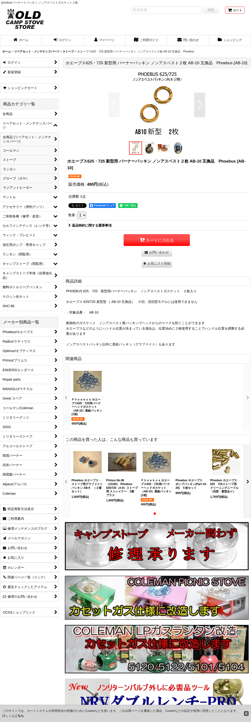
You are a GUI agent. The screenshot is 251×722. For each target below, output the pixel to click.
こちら (19, 716)
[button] (114, 105)
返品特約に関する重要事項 (90, 225)
